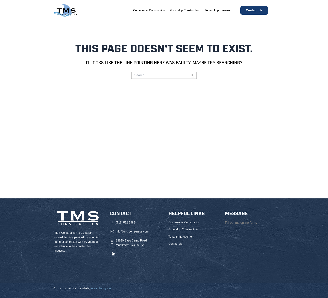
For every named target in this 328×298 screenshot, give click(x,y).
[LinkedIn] (113, 254)
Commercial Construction (149, 10)
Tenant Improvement (218, 10)
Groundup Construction (185, 10)
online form (248, 222)
